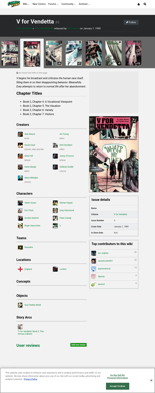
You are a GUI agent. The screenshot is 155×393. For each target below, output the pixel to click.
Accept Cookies (117, 386)
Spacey (114, 276)
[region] (77, 380)
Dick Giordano (62, 145)
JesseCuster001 (114, 261)
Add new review (78, 345)
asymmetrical (114, 268)
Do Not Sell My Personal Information (117, 376)
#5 (57, 22)
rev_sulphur (114, 253)
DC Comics (73, 28)
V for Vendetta (35, 21)
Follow (131, 22)
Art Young (61, 134)
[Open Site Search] (145, 4)
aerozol (114, 284)
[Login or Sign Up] (138, 4)
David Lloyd (26, 145)
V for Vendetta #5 (44, 28)
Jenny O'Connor (63, 156)
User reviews (28, 345)
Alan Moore (26, 134)
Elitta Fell (25, 156)
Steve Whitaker (28, 177)
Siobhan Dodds (63, 167)
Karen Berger (27, 167)
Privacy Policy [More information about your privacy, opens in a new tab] (30, 379)
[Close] (151, 380)
